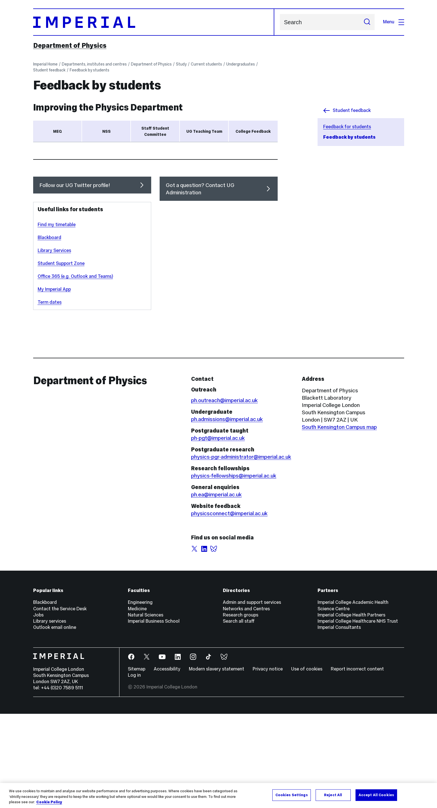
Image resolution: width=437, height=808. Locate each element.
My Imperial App (54, 383)
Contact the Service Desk (60, 703)
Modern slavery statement (216, 763)
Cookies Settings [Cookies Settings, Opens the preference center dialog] (291, 795)
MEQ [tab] (57, 131)
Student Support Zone (61, 358)
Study (181, 64)
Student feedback (49, 70)
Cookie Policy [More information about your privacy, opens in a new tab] (49, 802)
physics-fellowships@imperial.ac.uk (233, 569)
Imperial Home (45, 64)
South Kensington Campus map (339, 521)
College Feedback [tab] (253, 131)
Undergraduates (240, 64)
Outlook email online (54, 721)
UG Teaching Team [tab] (204, 131)
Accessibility (167, 763)
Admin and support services (252, 696)
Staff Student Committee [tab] (155, 131)
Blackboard (148, 225)
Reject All (333, 795)
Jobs (38, 709)
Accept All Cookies (376, 795)
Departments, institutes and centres (94, 64)
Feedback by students (89, 70)
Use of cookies (306, 763)
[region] (218, 795)
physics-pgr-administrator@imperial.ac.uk (241, 551)
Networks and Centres (246, 703)
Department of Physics (70, 45)
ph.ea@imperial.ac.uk (216, 588)
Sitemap (136, 763)
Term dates (50, 396)
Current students (206, 64)
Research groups (240, 709)
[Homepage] (153, 22)
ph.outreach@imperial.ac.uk (224, 494)
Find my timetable (57, 319)
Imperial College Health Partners (351, 709)
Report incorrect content (357, 763)
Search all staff (239, 715)
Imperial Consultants (339, 721)
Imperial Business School (154, 715)
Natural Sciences (145, 709)
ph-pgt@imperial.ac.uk (218, 532)
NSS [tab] (106, 131)
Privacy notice (268, 763)
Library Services (54, 345)
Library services (49, 715)
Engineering (140, 696)
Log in (134, 769)
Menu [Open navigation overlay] (393, 22)
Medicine (137, 703)
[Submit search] (367, 22)
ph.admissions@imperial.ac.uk (227, 513)
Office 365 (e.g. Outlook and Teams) (75, 370)
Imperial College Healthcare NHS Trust (358, 715)
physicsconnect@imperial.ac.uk (229, 607)
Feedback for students (347, 127)
